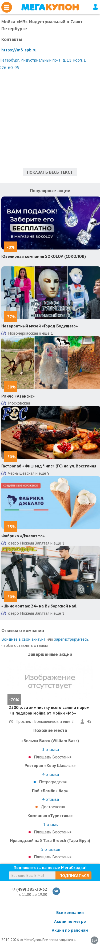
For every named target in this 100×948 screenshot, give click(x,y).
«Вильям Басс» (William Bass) (50, 740)
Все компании (70, 912)
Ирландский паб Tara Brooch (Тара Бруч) (50, 840)
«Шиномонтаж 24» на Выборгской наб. (39, 606)
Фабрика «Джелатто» (23, 535)
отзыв (50, 824)
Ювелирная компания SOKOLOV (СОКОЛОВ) (43, 256)
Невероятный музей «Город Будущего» (39, 325)
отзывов (50, 849)
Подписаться (74, 875)
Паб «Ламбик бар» (50, 790)
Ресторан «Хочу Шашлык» (50, 765)
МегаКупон (50, 7)
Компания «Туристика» (50, 815)
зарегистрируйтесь (71, 639)
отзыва (50, 749)
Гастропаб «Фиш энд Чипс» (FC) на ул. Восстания (48, 466)
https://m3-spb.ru (19, 49)
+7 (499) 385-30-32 (29, 889)
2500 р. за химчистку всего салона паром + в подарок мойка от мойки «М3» (49, 710)
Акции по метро (70, 921)
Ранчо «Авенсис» (18, 396)
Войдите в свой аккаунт (23, 639)
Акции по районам (70, 930)
